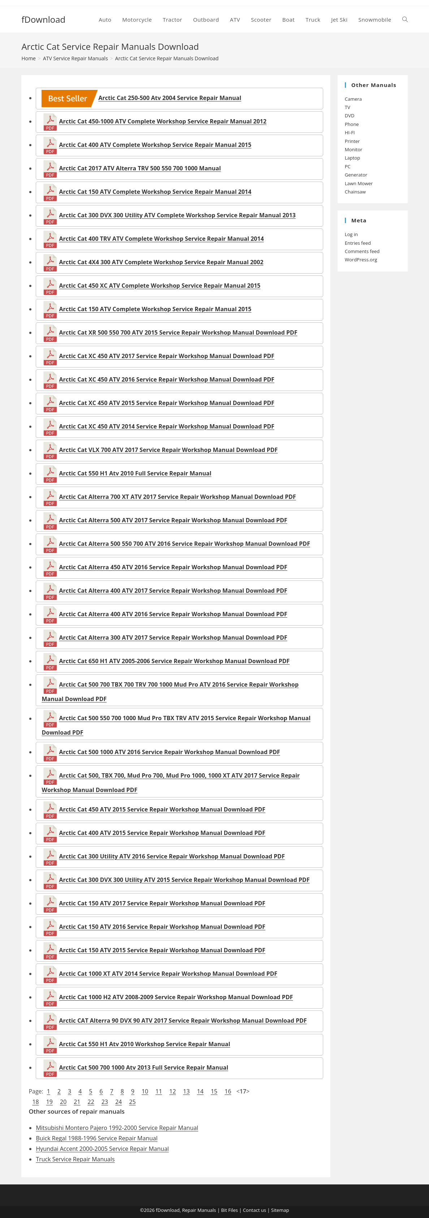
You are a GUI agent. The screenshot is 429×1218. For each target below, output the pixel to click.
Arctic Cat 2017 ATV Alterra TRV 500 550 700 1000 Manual (140, 168)
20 (63, 1102)
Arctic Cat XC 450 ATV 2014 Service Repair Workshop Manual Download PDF (166, 426)
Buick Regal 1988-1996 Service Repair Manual (96, 1138)
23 (104, 1102)
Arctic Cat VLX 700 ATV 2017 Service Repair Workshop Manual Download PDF (168, 450)
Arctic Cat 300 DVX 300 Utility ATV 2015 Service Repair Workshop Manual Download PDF (184, 880)
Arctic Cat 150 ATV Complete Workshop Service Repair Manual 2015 (155, 309)
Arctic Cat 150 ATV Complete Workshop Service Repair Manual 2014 (155, 192)
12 (172, 1091)
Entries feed (358, 243)
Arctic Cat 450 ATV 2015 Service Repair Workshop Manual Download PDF (162, 809)
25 (132, 1102)
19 (49, 1102)
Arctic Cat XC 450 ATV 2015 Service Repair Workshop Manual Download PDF (166, 403)
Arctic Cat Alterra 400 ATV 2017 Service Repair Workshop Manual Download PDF (173, 591)
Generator (356, 174)
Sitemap (280, 1210)
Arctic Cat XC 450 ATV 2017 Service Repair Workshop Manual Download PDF (166, 356)
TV (347, 107)
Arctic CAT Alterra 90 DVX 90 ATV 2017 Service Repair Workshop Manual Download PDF (183, 1021)
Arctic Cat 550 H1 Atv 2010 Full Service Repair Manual (135, 473)
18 (35, 1102)
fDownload (43, 19)
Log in (351, 234)
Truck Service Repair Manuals (75, 1159)
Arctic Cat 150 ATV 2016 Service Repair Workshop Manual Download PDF (162, 927)
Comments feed (362, 251)
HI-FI (350, 132)
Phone (352, 124)
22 (91, 1102)
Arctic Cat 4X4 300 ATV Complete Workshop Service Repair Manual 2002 (161, 262)
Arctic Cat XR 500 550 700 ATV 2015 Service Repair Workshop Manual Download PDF (178, 332)
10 (145, 1091)
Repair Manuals (199, 1210)
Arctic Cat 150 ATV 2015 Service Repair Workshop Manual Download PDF (162, 950)
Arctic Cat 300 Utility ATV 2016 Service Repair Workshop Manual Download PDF (172, 856)
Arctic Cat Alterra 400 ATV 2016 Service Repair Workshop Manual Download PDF (173, 614)
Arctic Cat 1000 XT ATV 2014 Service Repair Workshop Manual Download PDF (168, 974)
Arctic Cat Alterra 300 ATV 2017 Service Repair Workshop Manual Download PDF (173, 637)
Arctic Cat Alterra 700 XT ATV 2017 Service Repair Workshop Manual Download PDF (177, 497)
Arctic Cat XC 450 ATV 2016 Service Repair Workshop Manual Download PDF (166, 379)
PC (348, 166)
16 (228, 1091)
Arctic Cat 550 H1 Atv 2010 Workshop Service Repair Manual (144, 1044)
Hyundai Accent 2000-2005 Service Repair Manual (102, 1149)
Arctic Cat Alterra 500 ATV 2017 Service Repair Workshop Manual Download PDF (173, 520)
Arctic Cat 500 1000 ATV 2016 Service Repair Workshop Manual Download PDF (169, 752)
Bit (224, 1210)
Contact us (254, 1210)
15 (214, 1091)
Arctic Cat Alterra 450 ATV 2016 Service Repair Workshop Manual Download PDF (173, 567)
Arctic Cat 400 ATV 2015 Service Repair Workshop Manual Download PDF (162, 833)
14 (200, 1091)
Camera (353, 99)
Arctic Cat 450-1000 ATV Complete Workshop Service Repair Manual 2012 (162, 121)
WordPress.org (361, 259)
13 (186, 1091)
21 (77, 1102)
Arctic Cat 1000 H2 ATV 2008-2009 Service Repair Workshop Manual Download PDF (176, 997)
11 (159, 1091)
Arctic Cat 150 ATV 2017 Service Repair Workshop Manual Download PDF (162, 903)
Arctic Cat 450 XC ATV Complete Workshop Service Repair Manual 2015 (159, 286)
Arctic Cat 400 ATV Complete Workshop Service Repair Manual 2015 (155, 145)
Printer (352, 141)
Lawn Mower (359, 183)
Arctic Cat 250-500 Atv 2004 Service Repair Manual (141, 98)
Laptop (352, 158)
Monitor (354, 149)
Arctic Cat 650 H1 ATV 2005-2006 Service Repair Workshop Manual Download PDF (174, 661)
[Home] (28, 58)
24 (118, 1102)
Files (233, 1210)
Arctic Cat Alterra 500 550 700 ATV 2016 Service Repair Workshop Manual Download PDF (184, 544)
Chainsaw (355, 191)
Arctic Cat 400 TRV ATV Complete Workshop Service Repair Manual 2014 (161, 239)
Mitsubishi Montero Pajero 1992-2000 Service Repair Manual (117, 1128)
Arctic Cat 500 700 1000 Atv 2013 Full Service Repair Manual (143, 1067)
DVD (350, 115)
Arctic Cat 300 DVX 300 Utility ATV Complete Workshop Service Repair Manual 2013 (177, 215)
